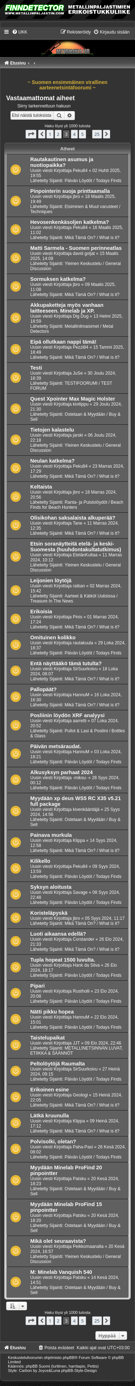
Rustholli (81, 991)
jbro (76, 196)
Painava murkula (51, 835)
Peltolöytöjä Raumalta (57, 1064)
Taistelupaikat (47, 1038)
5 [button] (82, 134)
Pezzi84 (80, 347)
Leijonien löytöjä (51, 580)
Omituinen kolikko (53, 637)
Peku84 (80, 170)
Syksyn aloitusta (51, 887)
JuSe (78, 373)
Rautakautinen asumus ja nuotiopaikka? (61, 162)
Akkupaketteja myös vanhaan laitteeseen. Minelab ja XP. (66, 308)
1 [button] (50, 134)
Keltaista (41, 487)
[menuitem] (19, 32)
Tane (77, 523)
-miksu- (80, 777)
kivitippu (81, 404)
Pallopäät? (43, 689)
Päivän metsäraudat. (55, 746)
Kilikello (40, 861)
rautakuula (83, 642)
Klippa (79, 840)
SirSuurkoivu (85, 668)
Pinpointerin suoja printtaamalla (70, 191)
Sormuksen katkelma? (58, 279)
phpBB (69, 1357)
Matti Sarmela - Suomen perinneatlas (76, 248)
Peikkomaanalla (88, 1246)
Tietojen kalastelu (52, 430)
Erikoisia (41, 611)
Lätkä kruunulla (49, 1115)
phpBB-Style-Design (79, 1370)
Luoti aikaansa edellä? (58, 934)
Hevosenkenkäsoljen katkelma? (69, 222)
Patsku (79, 1178)
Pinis (77, 616)
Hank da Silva (86, 965)
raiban (79, 585)
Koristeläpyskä (48, 913)
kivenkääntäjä (86, 809)
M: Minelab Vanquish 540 (61, 1272)
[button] (31, 134)
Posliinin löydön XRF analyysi (67, 715)
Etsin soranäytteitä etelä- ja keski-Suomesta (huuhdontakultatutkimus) (75, 546)
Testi (36, 368)
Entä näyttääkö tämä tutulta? (66, 663)
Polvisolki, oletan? (53, 1141)
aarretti (79, 720)
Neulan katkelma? (52, 461)
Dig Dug (81, 316)
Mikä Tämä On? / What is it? (91, 237)
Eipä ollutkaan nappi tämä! (63, 342)
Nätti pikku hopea (52, 1012)
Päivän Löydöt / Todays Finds (92, 180)
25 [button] (97, 134)
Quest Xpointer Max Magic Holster (72, 399)
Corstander (83, 939)
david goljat (84, 253)
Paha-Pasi (83, 1146)
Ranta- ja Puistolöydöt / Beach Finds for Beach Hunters (76, 505)
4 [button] (74, 134)
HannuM (81, 694)
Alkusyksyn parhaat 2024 (61, 772)
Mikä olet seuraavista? (58, 1241)
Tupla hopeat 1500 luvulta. (62, 960)
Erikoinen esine (49, 1090)
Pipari (37, 986)
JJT (76, 1043)
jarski (78, 435)
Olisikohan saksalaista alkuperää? (72, 518)
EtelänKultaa (85, 554)
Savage (80, 892)
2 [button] (58, 134)
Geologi (80, 1095)
